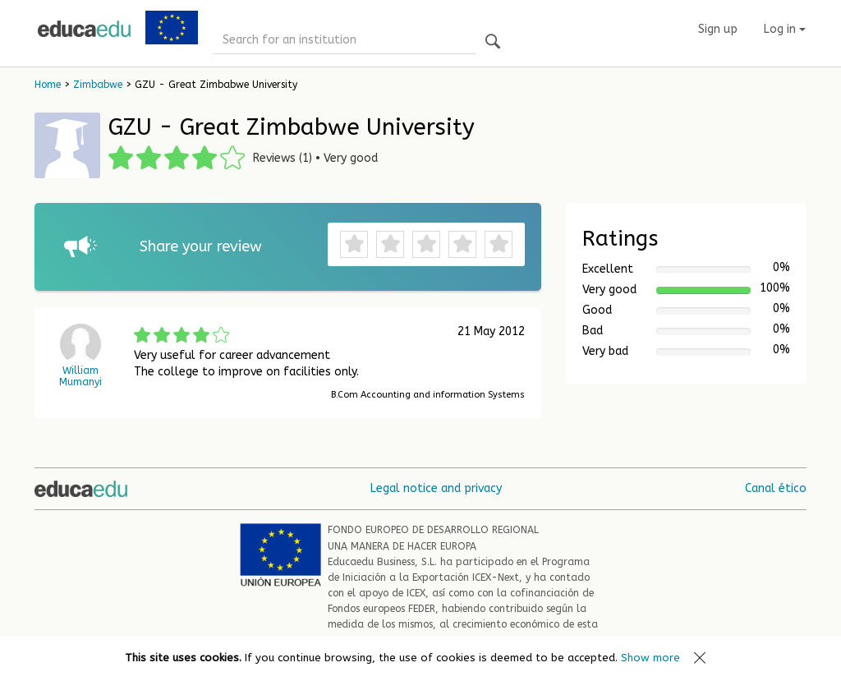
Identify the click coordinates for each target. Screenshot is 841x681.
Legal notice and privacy (436, 488)
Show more (650, 657)
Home (47, 84)
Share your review (201, 246)
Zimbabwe (97, 84)
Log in (785, 29)
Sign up (718, 29)
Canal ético (776, 488)
